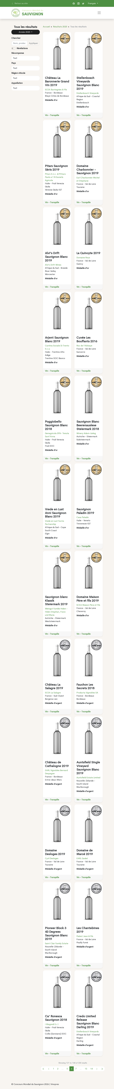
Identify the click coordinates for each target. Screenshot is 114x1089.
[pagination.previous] (43, 1068)
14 (91, 1068)
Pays (13, 63)
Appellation (17, 83)
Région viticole (18, 73)
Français (92, 3)
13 (86, 1068)
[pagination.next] (96, 1068)
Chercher (15, 38)
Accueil (46, 26)
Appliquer (33, 43)
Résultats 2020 (60, 26)
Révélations (22, 48)
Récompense (17, 53)
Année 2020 (25, 32)
